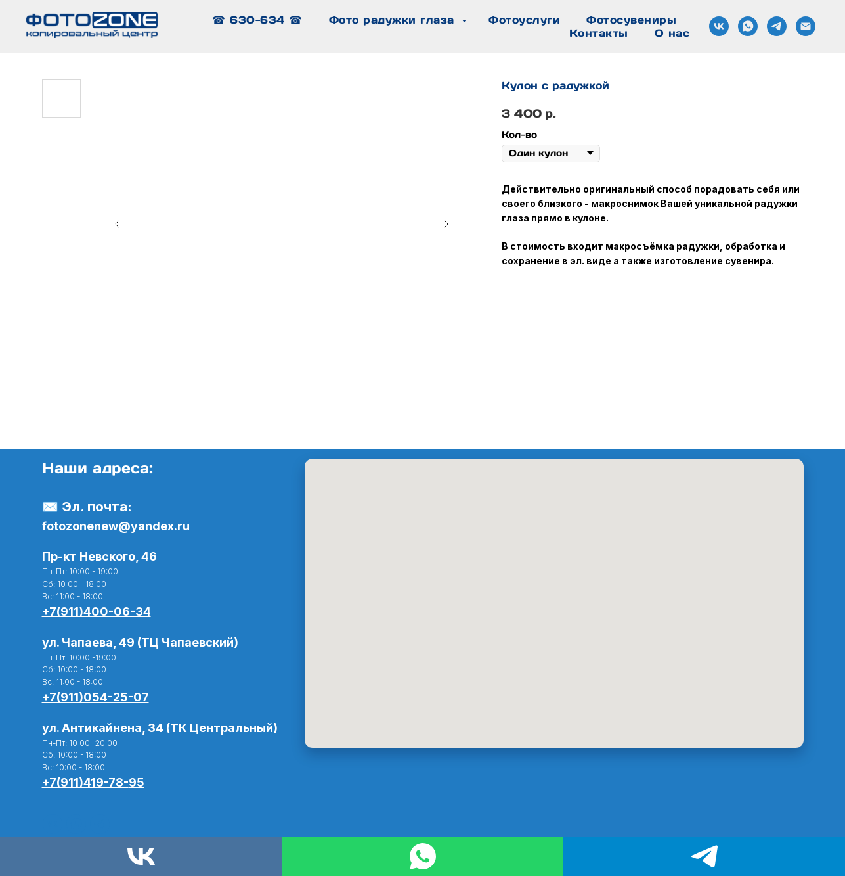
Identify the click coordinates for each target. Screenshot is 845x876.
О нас (672, 32)
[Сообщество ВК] (719, 26)
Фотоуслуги (524, 19)
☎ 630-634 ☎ (257, 19)
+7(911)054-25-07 (95, 697)
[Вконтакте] (52, 824)
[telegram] (100, 824)
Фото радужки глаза (394, 19)
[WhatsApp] (76, 824)
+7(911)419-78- (85, 782)
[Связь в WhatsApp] (748, 26)
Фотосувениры (631, 19)
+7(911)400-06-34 (96, 611)
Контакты (598, 32)
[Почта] (805, 26)
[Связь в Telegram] (777, 26)
